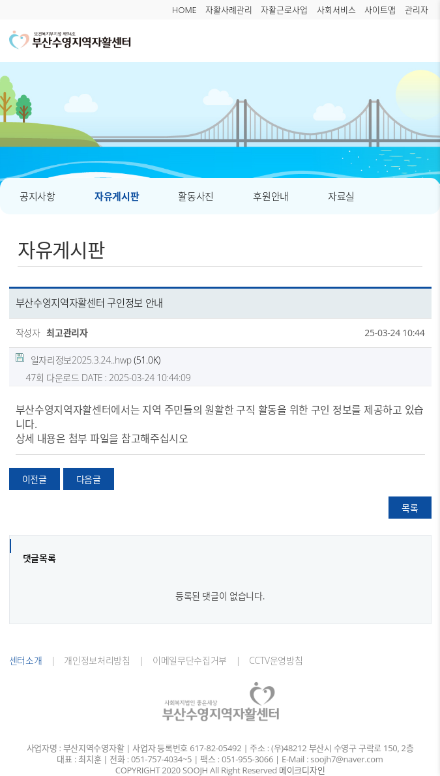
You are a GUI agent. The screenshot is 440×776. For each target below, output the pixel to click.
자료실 (341, 196)
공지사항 (37, 196)
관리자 (416, 10)
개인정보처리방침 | (99, 660)
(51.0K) (88, 359)
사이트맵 (380, 10)
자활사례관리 (228, 10)
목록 (410, 508)
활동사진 (196, 196)
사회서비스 (336, 10)
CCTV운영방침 (272, 660)
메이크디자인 (302, 770)
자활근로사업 (284, 10)
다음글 (88, 479)
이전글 (34, 479)
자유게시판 (117, 196)
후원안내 (271, 196)
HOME (184, 10)
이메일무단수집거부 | (192, 660)
